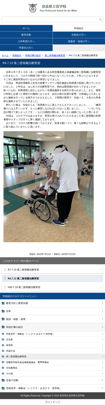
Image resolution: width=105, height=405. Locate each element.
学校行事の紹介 (33, 55)
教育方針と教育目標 (17, 303)
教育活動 (26, 34)
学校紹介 (79, 28)
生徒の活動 (12, 380)
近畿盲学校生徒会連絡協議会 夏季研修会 (27, 362)
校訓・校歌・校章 (16, 319)
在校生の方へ (79, 34)
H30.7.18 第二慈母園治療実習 (24, 287)
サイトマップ (52, 402)
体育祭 (9, 345)
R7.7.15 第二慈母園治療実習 (23, 269)
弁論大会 (10, 350)
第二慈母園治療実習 (55, 55)
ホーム (26, 28)
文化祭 (9, 339)
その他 (9, 373)
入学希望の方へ (26, 41)
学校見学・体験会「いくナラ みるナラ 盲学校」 (30, 334)
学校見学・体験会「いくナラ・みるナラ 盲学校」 (34, 388)
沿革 (8, 311)
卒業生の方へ (26, 47)
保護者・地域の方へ (79, 41)
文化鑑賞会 (11, 367)
